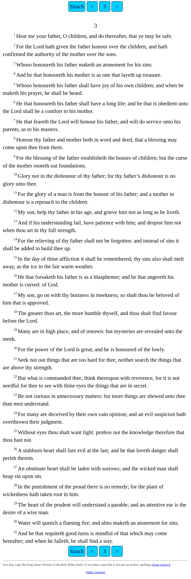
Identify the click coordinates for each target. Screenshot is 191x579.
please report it (160, 564)
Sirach (77, 6)
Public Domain (95, 572)
